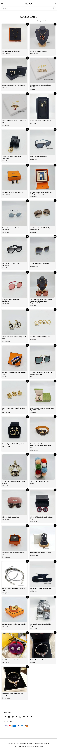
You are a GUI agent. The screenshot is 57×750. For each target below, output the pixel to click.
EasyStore (46, 743)
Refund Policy (39, 746)
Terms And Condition (20, 746)
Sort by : (39, 21)
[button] (2, 3)
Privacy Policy (31, 746)
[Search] (53, 8)
